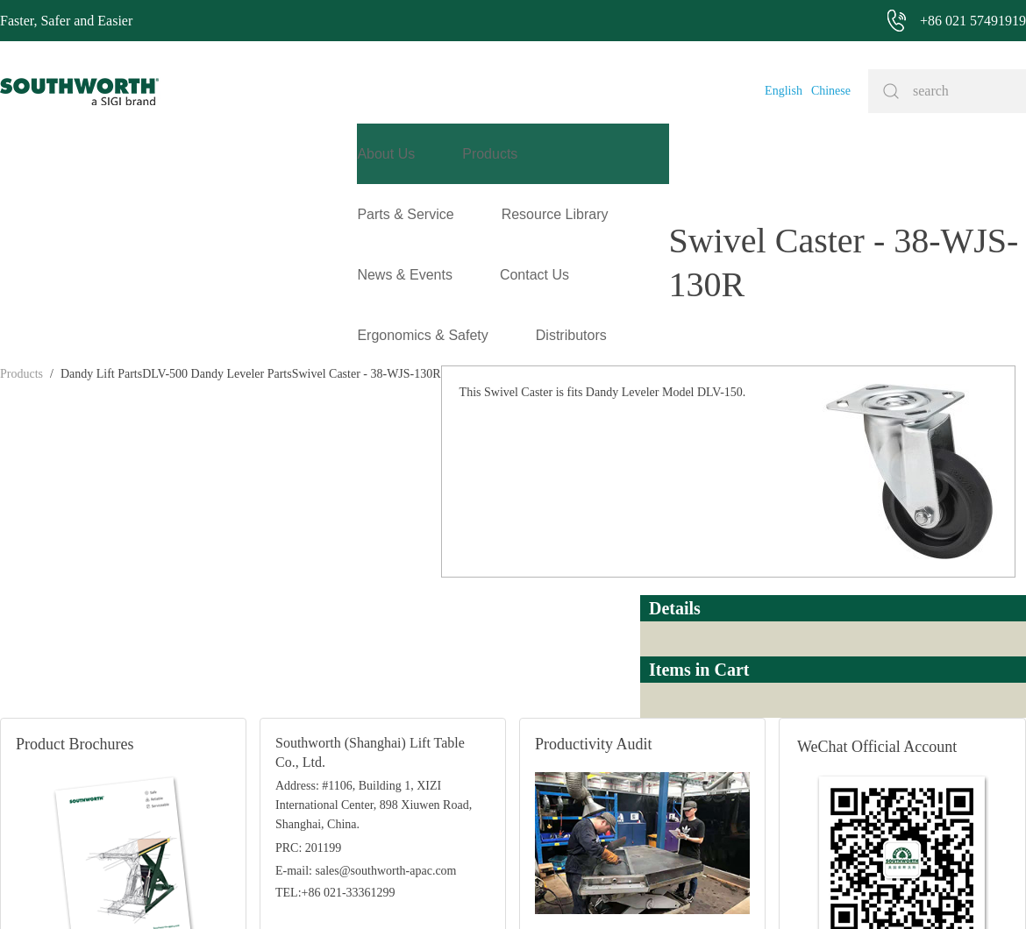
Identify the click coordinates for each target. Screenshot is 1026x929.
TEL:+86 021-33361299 (335, 692)
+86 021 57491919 (280, 889)
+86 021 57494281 (412, 889)
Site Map (489, 889)
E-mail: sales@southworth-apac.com (366, 670)
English (783, 90)
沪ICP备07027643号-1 (578, 889)
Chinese (831, 90)
